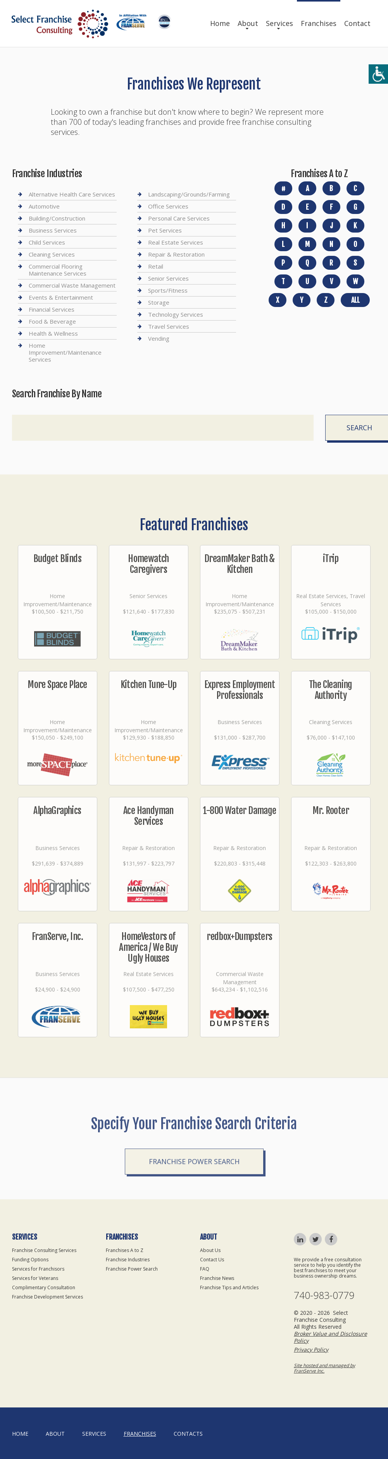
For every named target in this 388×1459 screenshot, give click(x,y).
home (20, 1433)
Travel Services (168, 326)
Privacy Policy (311, 1349)
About (248, 23)
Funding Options (30, 1259)
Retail (155, 266)
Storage (158, 302)
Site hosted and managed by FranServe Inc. (324, 1368)
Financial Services (51, 309)
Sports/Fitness (168, 290)
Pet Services (165, 230)
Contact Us (212, 1259)
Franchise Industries (128, 1259)
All (355, 300)
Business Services (53, 230)
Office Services (168, 206)
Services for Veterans (35, 1278)
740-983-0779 (324, 1295)
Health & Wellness (53, 333)
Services (279, 23)
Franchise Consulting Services (44, 1250)
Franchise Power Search (194, 1187)
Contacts (188, 1433)
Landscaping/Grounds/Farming (189, 194)
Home (220, 23)
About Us (210, 1250)
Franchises (318, 23)
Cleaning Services (52, 254)
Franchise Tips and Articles (229, 1287)
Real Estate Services (175, 242)
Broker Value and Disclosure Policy (330, 1337)
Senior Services (168, 278)
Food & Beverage (52, 321)
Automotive (44, 206)
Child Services (47, 242)
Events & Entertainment (61, 297)
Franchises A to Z (124, 1250)
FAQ (204, 1269)
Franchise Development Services (47, 1296)
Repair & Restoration (176, 254)
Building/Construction (57, 218)
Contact (357, 23)
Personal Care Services (179, 218)
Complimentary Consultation (43, 1287)
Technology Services (175, 314)
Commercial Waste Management (72, 285)
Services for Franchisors (38, 1269)
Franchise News (217, 1278)
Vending (158, 338)
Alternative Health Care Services (72, 194)
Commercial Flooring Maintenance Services (57, 269)
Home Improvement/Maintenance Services (65, 352)
